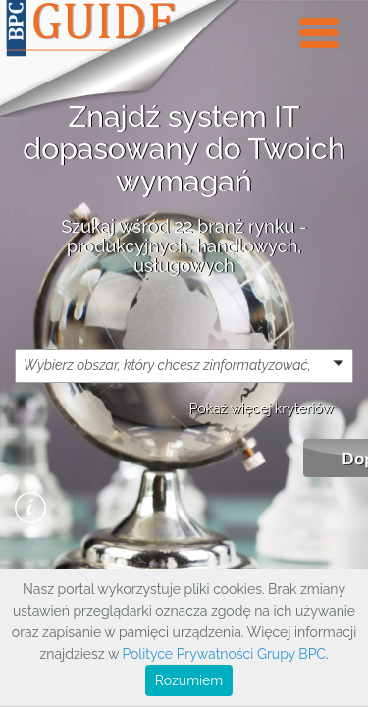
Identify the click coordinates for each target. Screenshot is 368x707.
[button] (184, 365)
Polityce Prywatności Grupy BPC (223, 654)
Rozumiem (189, 680)
